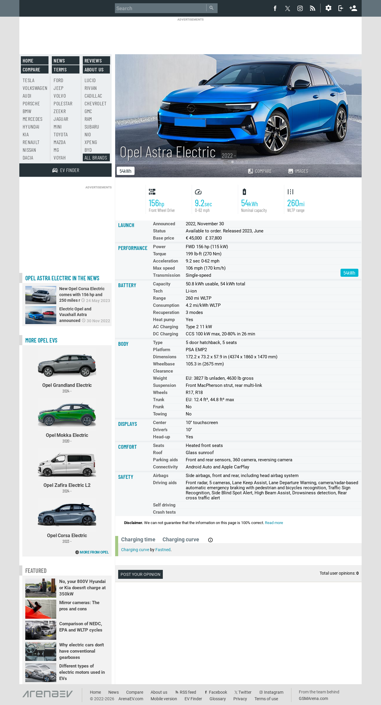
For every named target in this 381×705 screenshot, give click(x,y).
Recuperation (166, 312)
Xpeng (91, 142)
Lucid (90, 80)
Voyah (60, 157)
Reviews (93, 60)
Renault (31, 142)
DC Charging (165, 334)
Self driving (164, 505)
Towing (160, 414)
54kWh (126, 171)
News (59, 60)
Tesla (29, 80)
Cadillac (93, 95)
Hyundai (31, 126)
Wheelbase (164, 364)
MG (56, 149)
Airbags (160, 475)
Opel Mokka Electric (67, 420)
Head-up (161, 437)
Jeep (58, 88)
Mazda (59, 142)
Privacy (240, 698)
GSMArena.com (313, 698)
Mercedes (33, 118)
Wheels (160, 392)
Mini (58, 126)
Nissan (29, 149)
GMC (88, 111)
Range (159, 298)
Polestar (63, 103)
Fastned (163, 549)
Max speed (164, 268)
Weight (160, 378)
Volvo (60, 95)
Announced (164, 223)
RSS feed (188, 692)
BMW (27, 111)
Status (159, 231)
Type (158, 342)
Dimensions (165, 356)
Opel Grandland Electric (67, 370)
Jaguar (61, 118)
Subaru (92, 126)
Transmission (166, 275)
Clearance (163, 371)
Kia (26, 134)
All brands (96, 157)
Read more (274, 522)
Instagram (273, 692)
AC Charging (165, 326)
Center (159, 422)
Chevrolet (96, 103)
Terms (60, 69)
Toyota (61, 134)
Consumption (166, 305)
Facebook (218, 692)
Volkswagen (35, 88)
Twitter (245, 692)
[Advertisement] (190, 34)
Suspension (164, 385)
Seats (158, 445)
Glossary (218, 698)
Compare (259, 171)
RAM (88, 118)
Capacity (162, 284)
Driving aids (165, 482)
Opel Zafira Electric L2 (67, 470)
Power (159, 246)
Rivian (91, 88)
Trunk (158, 399)
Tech (158, 291)
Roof (157, 452)
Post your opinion (140, 574)
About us (94, 69)
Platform (161, 349)
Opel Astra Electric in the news (62, 278)
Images (298, 171)
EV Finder (193, 698)
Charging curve (135, 549)
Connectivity (165, 467)
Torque (159, 254)
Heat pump (164, 319)
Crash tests (164, 512)
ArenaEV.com (130, 698)
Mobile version (164, 698)
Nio (88, 134)
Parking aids (165, 459)
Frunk (158, 406)
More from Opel (94, 552)
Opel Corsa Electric (67, 520)
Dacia (28, 157)
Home (28, 60)
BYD (88, 149)
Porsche (31, 103)
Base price (163, 238)
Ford (58, 80)
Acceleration (165, 261)
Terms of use (266, 698)
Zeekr (60, 111)
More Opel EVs (41, 340)
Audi (27, 95)
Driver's (160, 429)
